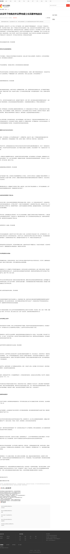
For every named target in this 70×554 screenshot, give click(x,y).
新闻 (6, 1)
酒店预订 (8, 538)
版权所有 (39, 552)
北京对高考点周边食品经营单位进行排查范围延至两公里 (10, 493)
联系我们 (38, 550)
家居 (41, 1)
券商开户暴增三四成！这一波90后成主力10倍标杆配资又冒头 (11, 497)
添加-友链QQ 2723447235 (4, 547)
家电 (28, 1)
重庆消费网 (2, 1)
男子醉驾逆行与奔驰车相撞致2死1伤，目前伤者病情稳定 (10, 491)
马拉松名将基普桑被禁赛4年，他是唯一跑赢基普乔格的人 (10, 499)
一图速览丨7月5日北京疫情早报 (6, 498)
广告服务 (35, 550)
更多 (51, 1)
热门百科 (54, 15)
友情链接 (1, 544)
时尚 (15, 1)
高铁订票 (8, 536)
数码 (19, 1)
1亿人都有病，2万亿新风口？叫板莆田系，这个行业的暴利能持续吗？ (12, 495)
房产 (33, 1)
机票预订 (1, 538)
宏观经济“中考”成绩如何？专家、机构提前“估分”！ (9, 494)
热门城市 (20, 544)
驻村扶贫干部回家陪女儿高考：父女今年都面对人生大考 (10, 492)
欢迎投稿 (31, 550)
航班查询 (1, 536)
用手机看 (48, 17)
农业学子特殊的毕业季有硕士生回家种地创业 (8, 496)
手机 (24, 1)
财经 (10, 1)
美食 (46, 1)
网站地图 (68, 1)
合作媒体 (7, 544)
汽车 (37, 1)
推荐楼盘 (13, 544)
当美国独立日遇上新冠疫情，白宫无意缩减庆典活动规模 (10, 500)
